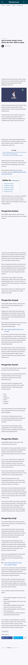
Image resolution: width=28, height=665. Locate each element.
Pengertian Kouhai (9, 183)
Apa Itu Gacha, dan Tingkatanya (10, 153)
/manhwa (9, 5)
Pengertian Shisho (9, 189)
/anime (13, 5)
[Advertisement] (13, 22)
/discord (3, 5)
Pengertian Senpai (9, 185)
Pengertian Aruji (8, 191)
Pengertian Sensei (9, 187)
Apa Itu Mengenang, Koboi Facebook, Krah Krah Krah (14, 152)
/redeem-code (20, 5)
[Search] (24, 2)
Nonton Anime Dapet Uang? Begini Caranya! (13, 155)
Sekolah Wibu (5, 631)
